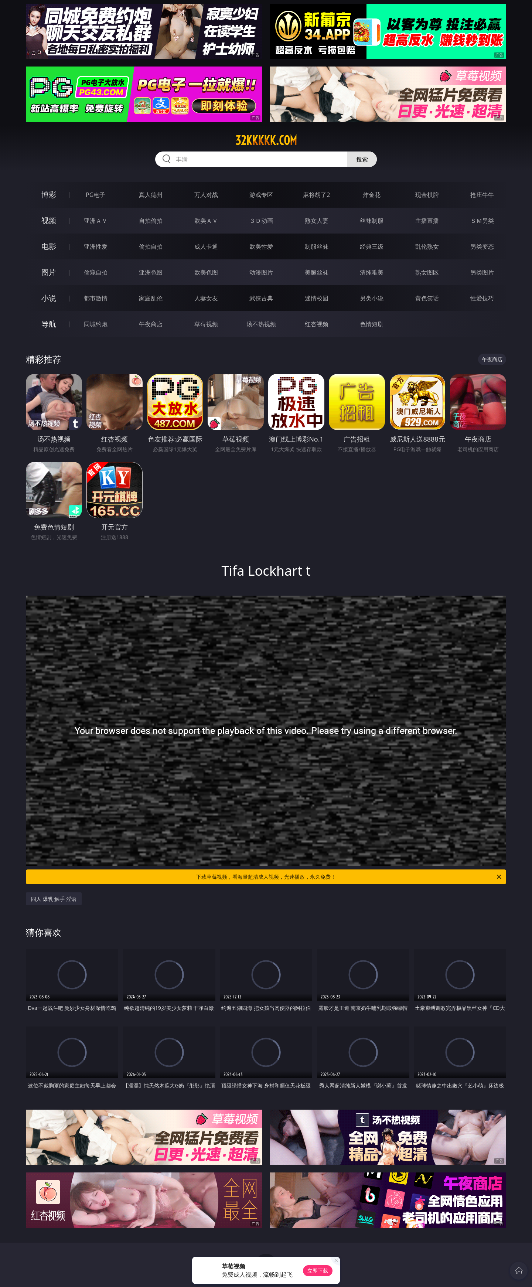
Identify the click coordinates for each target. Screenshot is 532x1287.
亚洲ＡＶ (96, 221)
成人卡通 (206, 246)
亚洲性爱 (96, 246)
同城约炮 (96, 324)
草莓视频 (206, 324)
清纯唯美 (371, 272)
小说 (48, 298)
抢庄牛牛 (482, 195)
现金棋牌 (427, 195)
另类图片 (482, 272)
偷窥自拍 (96, 272)
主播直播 (427, 221)
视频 (48, 220)
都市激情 (96, 298)
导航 (48, 324)
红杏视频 (316, 324)
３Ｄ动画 (261, 221)
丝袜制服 (371, 221)
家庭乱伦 (151, 298)
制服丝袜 (316, 246)
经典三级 (371, 246)
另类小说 (371, 298)
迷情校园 (316, 298)
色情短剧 (371, 324)
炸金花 (372, 195)
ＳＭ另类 (482, 221)
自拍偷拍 (151, 221)
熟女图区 (427, 272)
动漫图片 (261, 272)
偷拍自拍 (151, 246)
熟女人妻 (316, 221)
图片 (48, 272)
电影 (48, 246)
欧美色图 (206, 272)
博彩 (48, 195)
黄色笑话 (427, 298)
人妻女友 (206, 298)
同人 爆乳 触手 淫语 (53, 898)
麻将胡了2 (316, 195)
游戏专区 (261, 195)
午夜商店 (151, 324)
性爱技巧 (482, 298)
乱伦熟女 (427, 246)
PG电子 (95, 195)
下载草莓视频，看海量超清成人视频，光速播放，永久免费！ (349, 876)
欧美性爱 (261, 246)
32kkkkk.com (266, 140)
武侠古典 (261, 298)
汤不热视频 (261, 324)
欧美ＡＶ (206, 221)
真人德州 (151, 195)
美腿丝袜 (316, 272)
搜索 (362, 159)
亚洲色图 (151, 272)
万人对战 (206, 195)
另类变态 (482, 246)
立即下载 (317, 1270)
